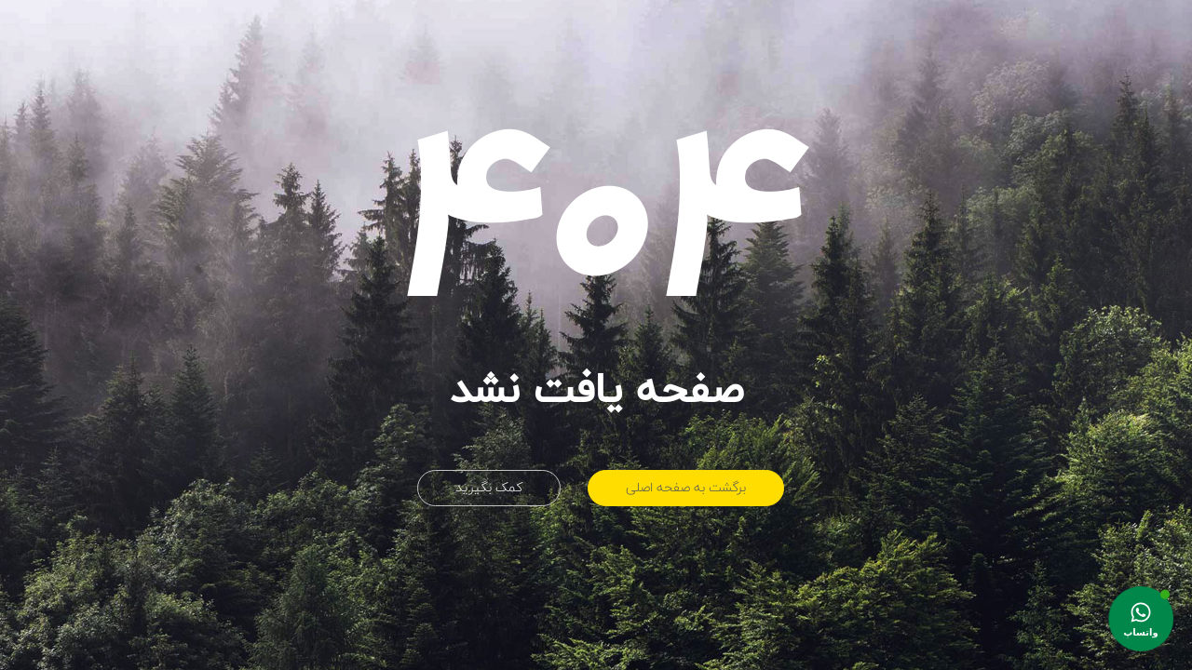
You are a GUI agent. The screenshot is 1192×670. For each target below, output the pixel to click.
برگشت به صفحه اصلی (686, 488)
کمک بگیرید (488, 488)
